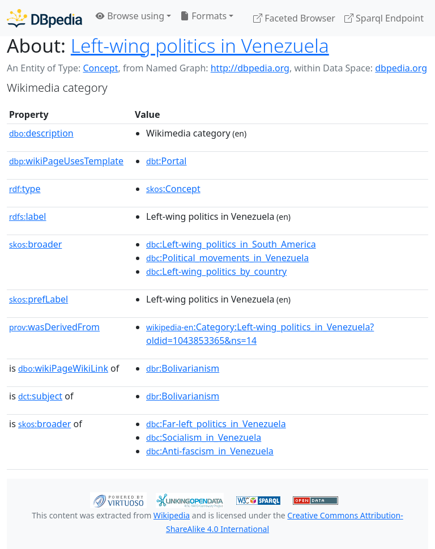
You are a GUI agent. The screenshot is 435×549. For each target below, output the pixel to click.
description (41, 133)
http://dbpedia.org (250, 68)
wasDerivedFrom (54, 327)
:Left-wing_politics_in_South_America (231, 244)
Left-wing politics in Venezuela (200, 45)
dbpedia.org (401, 68)
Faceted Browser (294, 18)
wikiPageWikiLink (63, 368)
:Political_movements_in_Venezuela (227, 258)
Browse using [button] (130, 16)
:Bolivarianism (182, 368)
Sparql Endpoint (384, 18)
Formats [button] (203, 16)
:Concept (173, 188)
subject (40, 396)
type (25, 188)
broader (35, 244)
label (27, 216)
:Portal (166, 161)
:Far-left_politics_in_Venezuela (216, 424)
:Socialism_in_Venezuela (203, 437)
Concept (100, 68)
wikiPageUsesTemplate (66, 161)
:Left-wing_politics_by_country (216, 271)
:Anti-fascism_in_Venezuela (210, 451)
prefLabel (38, 299)
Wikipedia (171, 515)
